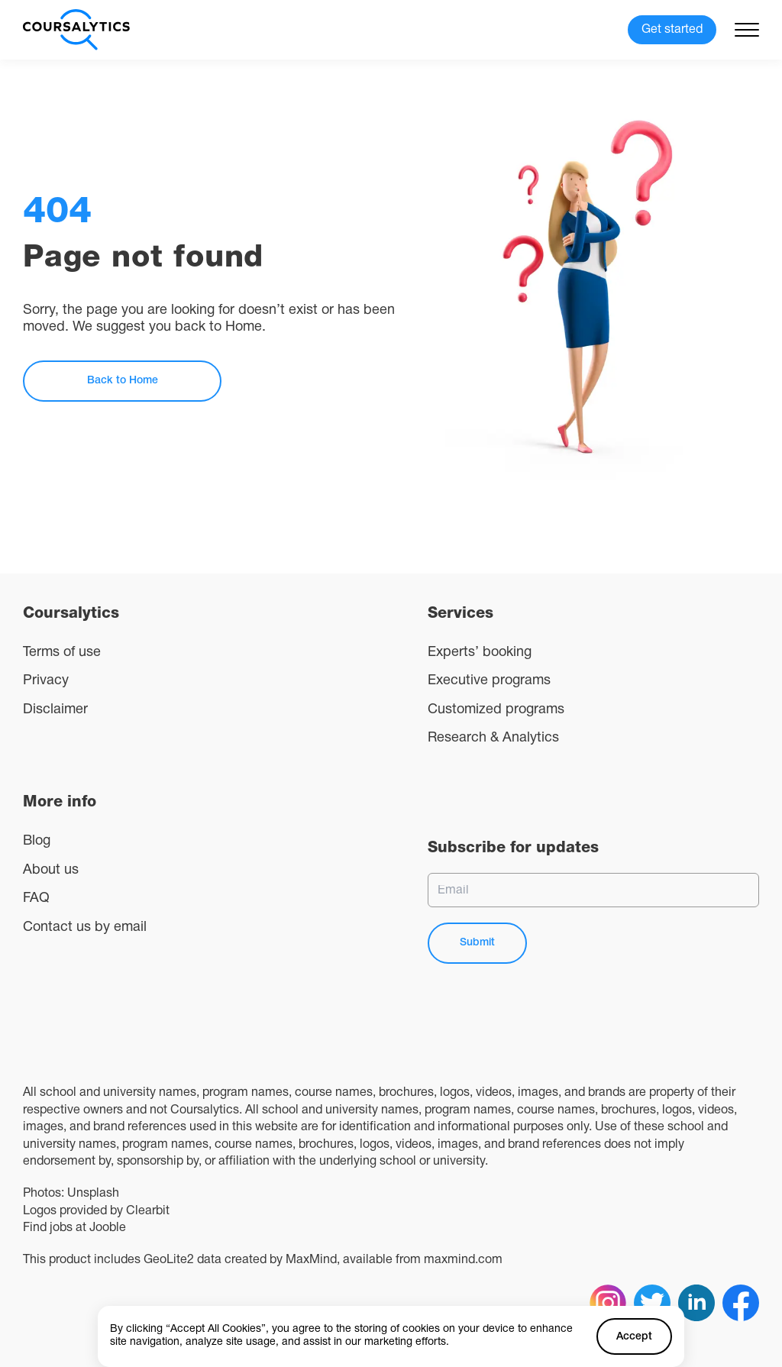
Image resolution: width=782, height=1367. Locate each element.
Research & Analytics (493, 738)
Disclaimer (55, 709)
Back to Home (122, 381)
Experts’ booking (480, 652)
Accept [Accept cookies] (634, 1337)
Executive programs (489, 680)
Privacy (46, 680)
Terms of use (62, 652)
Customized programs (496, 709)
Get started (672, 29)
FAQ (36, 898)
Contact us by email (85, 927)
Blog (36, 841)
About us (51, 870)
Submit (477, 943)
